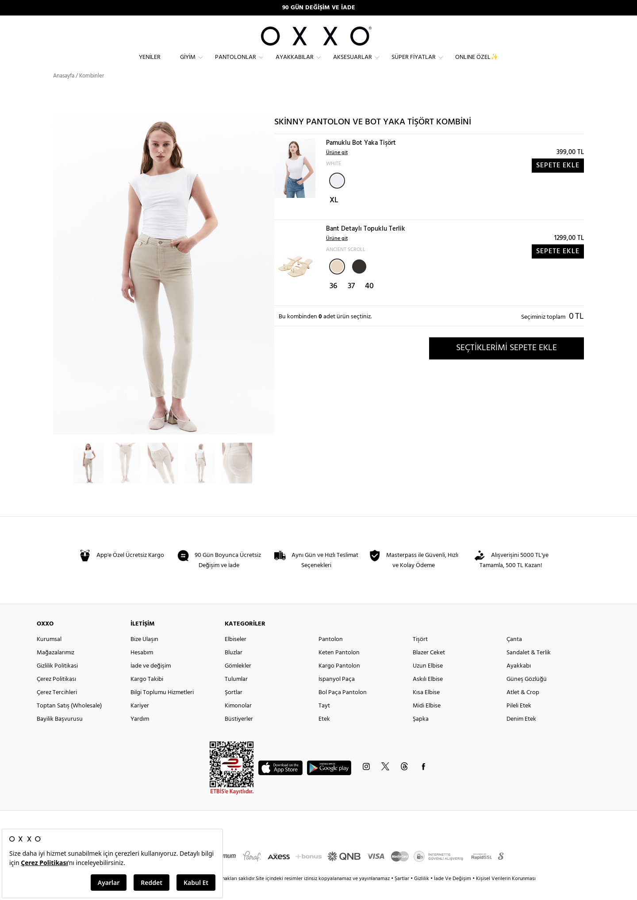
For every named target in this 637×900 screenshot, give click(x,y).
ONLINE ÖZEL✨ (476, 64)
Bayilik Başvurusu (60, 734)
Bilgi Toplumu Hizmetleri (162, 707)
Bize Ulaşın (144, 654)
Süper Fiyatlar (413, 64)
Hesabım (141, 667)
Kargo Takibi (146, 694)
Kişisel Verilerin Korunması (506, 893)
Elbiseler (235, 654)
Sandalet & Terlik (529, 667)
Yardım (139, 734)
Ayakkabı (519, 681)
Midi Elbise (427, 720)
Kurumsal (49, 654)
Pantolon (330, 654)
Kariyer (139, 720)
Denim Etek (521, 734)
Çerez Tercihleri (57, 707)
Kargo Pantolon (339, 681)
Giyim (188, 64)
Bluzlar (233, 667)
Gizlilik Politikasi (57, 681)
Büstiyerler (239, 734)
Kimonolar (238, 720)
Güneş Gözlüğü (527, 694)
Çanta (514, 654)
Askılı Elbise (428, 694)
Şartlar (403, 893)
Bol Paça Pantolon (342, 707)
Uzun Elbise (428, 681)
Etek (324, 734)
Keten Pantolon (339, 667)
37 (351, 300)
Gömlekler (238, 681)
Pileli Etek (519, 720)
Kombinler (91, 90)
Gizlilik (422, 893)
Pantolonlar (235, 64)
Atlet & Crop (523, 707)
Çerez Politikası (56, 694)
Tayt (324, 720)
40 (369, 300)
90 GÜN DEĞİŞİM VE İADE (318, 8)
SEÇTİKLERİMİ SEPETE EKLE (506, 362)
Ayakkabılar (295, 64)
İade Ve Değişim (452, 893)
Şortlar (233, 707)
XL (334, 215)
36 (334, 300)
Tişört (420, 654)
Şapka (421, 734)
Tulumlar (236, 694)
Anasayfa (63, 90)
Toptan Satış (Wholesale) (69, 720)
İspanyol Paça (336, 694)
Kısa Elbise (426, 707)
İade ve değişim (150, 681)
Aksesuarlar (352, 64)
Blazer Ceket (429, 667)
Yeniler (150, 64)
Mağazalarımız (55, 667)
